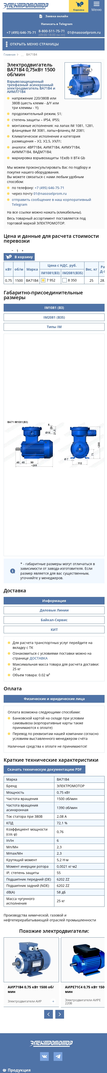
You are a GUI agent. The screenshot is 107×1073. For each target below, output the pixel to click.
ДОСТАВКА (39, 660)
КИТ (54, 631)
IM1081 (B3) (54, 307)
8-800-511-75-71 (52, 31)
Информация (54, 602)
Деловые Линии (54, 612)
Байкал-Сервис (54, 621)
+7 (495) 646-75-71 (21, 32)
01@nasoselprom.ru (84, 32)
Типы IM (54, 326)
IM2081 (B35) (54, 317)
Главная (10, 54)
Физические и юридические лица (54, 700)
